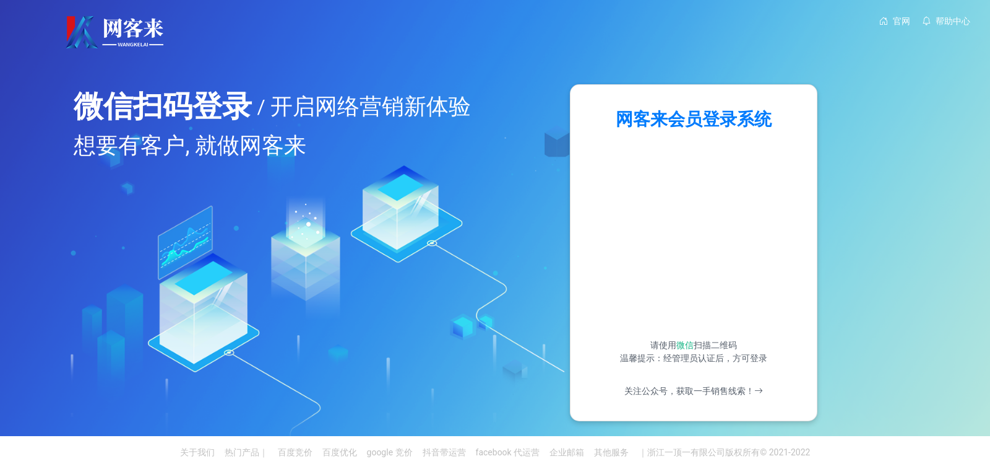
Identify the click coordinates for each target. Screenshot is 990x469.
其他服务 (611, 452)
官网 (894, 21)
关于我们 (197, 452)
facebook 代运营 (508, 452)
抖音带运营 (444, 452)
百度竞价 (295, 452)
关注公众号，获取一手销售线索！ (693, 391)
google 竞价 (390, 452)
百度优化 (339, 452)
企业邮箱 (566, 452)
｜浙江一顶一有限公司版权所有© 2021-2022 (724, 452)
